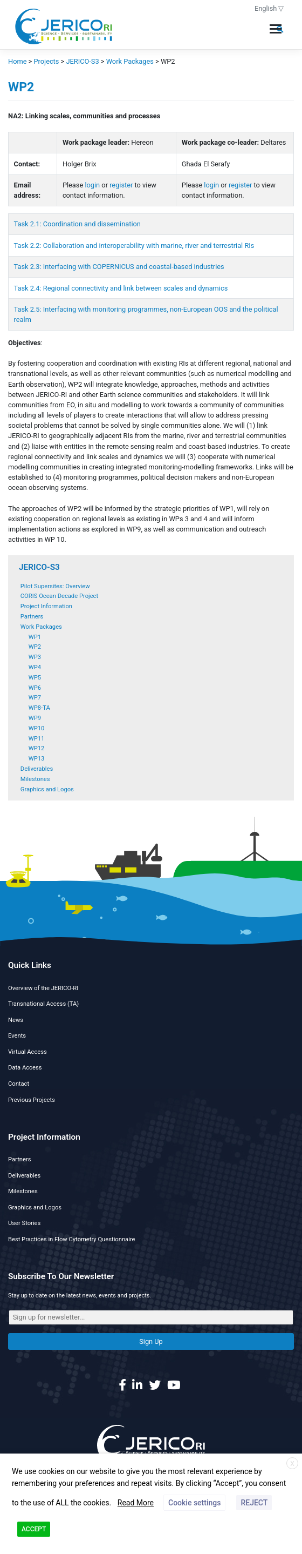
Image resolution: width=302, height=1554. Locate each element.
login (92, 185)
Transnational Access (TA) (43, 1003)
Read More (136, 1502)
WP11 (37, 738)
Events (17, 1035)
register (121, 185)
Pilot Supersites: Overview (55, 586)
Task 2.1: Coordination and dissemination (77, 224)
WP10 (37, 728)
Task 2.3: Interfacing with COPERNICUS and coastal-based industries (119, 267)
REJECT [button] (254, 1502)
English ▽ (269, 8)
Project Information (46, 606)
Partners (31, 616)
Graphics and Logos (47, 789)
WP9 (35, 718)
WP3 (35, 657)
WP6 (35, 687)
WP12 (37, 748)
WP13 (37, 758)
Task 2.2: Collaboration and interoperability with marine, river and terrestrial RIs (134, 245)
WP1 (35, 637)
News (15, 1020)
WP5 (35, 677)
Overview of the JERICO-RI (43, 988)
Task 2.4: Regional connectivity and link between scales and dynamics (121, 288)
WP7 (35, 697)
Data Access (25, 1067)
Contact (18, 1083)
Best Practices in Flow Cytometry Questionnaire (71, 1239)
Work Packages (41, 626)
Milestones (35, 779)
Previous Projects (31, 1100)
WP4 (35, 667)
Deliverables (36, 768)
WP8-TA (39, 707)
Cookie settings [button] (194, 1502)
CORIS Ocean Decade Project (59, 596)
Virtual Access (27, 1051)
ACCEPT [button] (34, 1529)
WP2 (35, 646)
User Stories (24, 1223)
